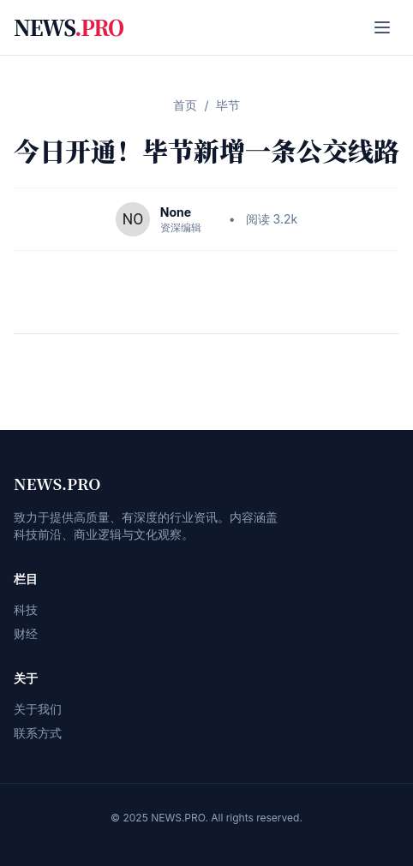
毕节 (228, 105)
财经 (26, 633)
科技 (26, 609)
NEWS (68, 27)
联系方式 (38, 733)
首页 (185, 105)
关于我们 (38, 709)
